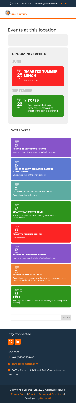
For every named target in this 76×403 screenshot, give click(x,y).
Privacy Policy (19, 394)
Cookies (32, 394)
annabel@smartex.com (25, 363)
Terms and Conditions (51, 394)
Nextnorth (46, 398)
